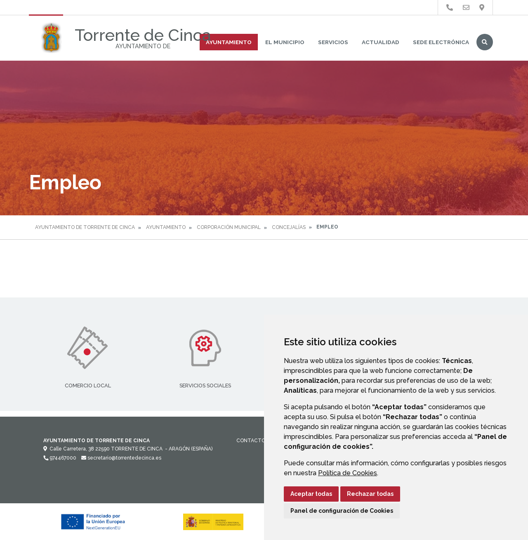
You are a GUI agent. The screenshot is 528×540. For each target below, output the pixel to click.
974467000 (59, 458)
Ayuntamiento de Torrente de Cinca (85, 227)
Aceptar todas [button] (311, 493)
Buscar (484, 42)
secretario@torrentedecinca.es (121, 458)
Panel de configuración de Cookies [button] (341, 510)
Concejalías (289, 227)
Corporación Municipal (229, 227)
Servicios (333, 42)
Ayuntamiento (229, 42)
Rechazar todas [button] (370, 493)
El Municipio (284, 42)
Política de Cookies (347, 473)
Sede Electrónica (441, 42)
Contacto (250, 440)
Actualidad (380, 42)
